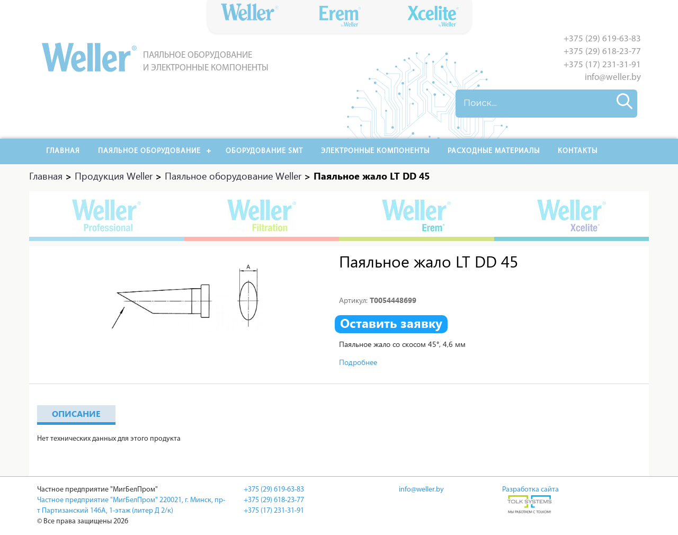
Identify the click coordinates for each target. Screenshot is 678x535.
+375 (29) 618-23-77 (602, 51)
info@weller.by (613, 77)
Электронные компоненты (375, 151)
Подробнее (358, 362)
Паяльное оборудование (149, 151)
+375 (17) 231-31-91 (602, 64)
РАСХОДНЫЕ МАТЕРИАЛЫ (494, 151)
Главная (63, 151)
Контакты (577, 151)
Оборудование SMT (264, 151)
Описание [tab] (76, 413)
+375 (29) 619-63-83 (602, 38)
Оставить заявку (391, 323)
